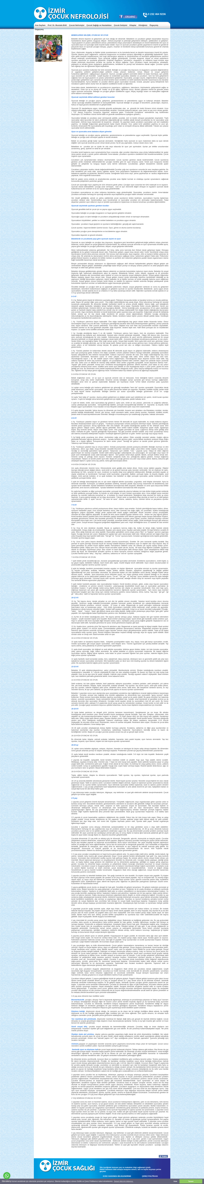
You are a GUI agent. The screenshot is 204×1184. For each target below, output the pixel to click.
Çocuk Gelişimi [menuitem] (120, 25)
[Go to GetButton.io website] (6, 1181)
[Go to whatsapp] (6, 1175)
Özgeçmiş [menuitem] (154, 25)
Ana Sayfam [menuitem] (40, 25)
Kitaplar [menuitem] (132, 25)
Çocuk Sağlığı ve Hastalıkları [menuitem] (99, 25)
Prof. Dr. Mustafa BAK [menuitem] (57, 25)
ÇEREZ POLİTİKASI (150, 1176)
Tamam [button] (191, 1181)
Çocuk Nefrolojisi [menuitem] (76, 25)
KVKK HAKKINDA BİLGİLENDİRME (117, 1176)
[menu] (102, 27)
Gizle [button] (175, 1181)
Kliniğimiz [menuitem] (143, 25)
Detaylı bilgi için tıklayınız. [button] (123, 1181)
